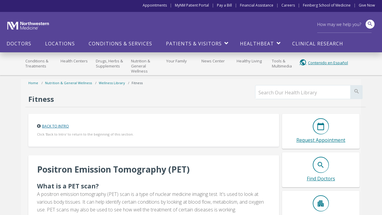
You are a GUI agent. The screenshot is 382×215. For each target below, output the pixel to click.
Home (33, 83)
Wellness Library (112, 83)
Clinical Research (317, 43)
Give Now (367, 5)
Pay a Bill (224, 5)
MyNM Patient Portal (192, 5)
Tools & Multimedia (282, 63)
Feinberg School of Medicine (327, 5)
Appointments (155, 5)
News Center (213, 61)
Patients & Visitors (194, 43)
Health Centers (74, 61)
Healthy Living (249, 61)
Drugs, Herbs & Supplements (109, 63)
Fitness (137, 83)
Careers (288, 5)
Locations (60, 43)
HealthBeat (257, 43)
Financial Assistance (256, 5)
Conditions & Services (120, 43)
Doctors (19, 43)
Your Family (176, 61)
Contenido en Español (328, 62)
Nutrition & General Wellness (140, 66)
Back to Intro (55, 126)
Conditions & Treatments (36, 63)
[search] (302, 92)
